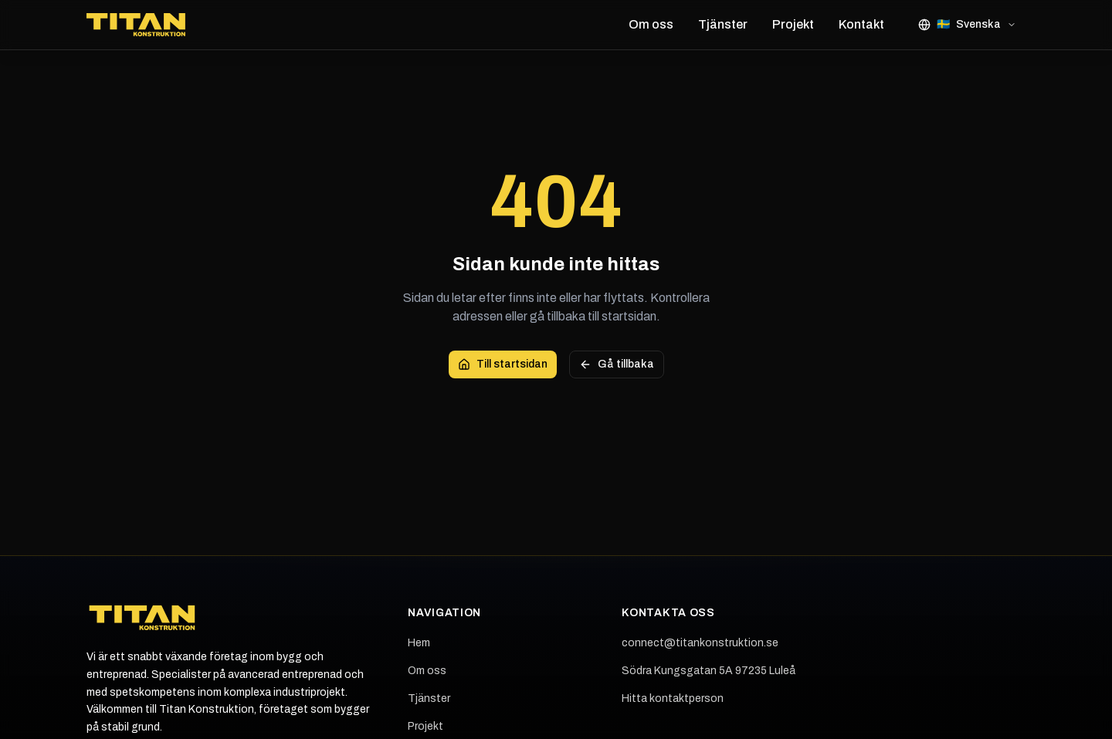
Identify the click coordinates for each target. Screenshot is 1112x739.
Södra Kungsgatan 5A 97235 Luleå (708, 670)
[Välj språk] (967, 25)
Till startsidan (503, 364)
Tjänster (723, 24)
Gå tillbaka (616, 364)
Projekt (793, 24)
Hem (419, 643)
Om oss (651, 24)
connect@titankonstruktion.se (700, 643)
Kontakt (861, 24)
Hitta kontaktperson (673, 698)
